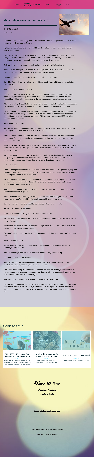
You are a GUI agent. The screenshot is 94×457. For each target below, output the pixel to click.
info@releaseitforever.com (50, 411)
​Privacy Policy (40, 434)
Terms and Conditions (51, 434)
